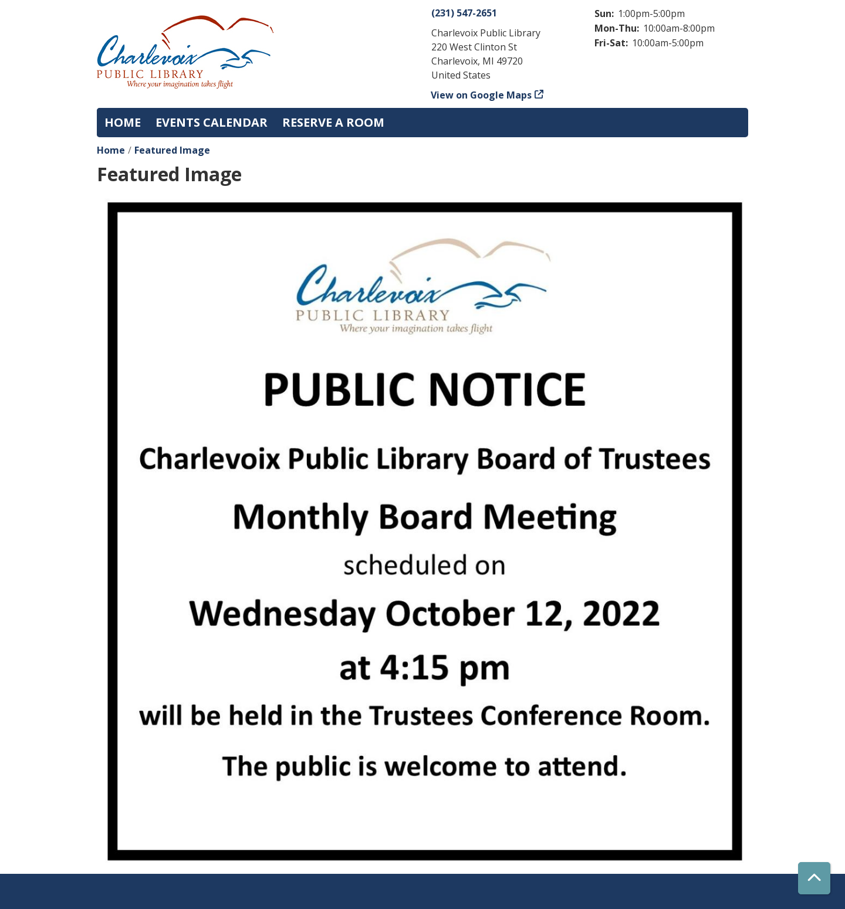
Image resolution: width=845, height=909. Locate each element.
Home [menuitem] (122, 122)
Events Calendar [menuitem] (212, 122)
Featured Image (172, 150)
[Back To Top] (814, 878)
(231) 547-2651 (464, 12)
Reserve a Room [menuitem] (333, 122)
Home (111, 150)
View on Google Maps (481, 95)
